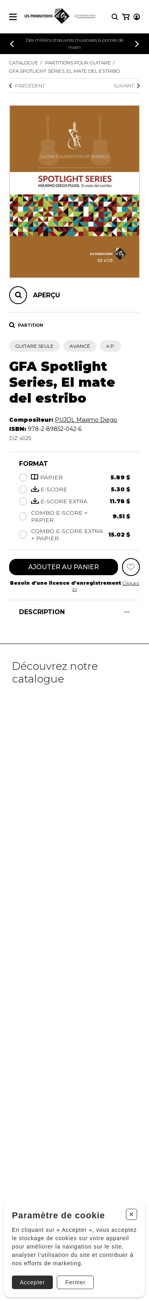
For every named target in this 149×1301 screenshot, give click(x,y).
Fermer (75, 1282)
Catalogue (23, 63)
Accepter (32, 1282)
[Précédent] (12, 44)
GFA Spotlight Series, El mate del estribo (64, 71)
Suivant (127, 86)
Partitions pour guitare (78, 63)
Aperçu (46, 295)
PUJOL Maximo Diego (86, 419)
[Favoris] (131, 567)
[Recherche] (115, 17)
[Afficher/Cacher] (127, 612)
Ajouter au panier (63, 567)
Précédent (27, 86)
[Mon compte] (137, 17)
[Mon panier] (126, 17)
